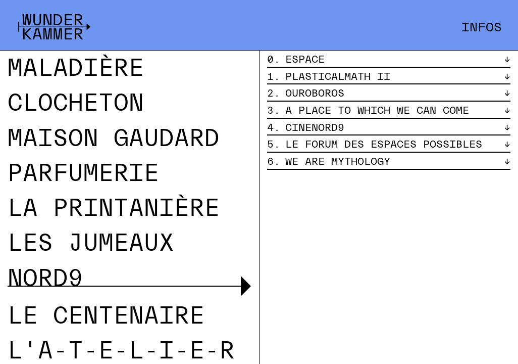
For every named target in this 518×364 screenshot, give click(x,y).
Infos (481, 27)
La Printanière (114, 208)
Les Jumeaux (91, 243)
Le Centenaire (106, 315)
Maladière (76, 68)
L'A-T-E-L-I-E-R (121, 350)
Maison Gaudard (114, 138)
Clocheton (76, 102)
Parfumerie (83, 173)
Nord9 (45, 278)
